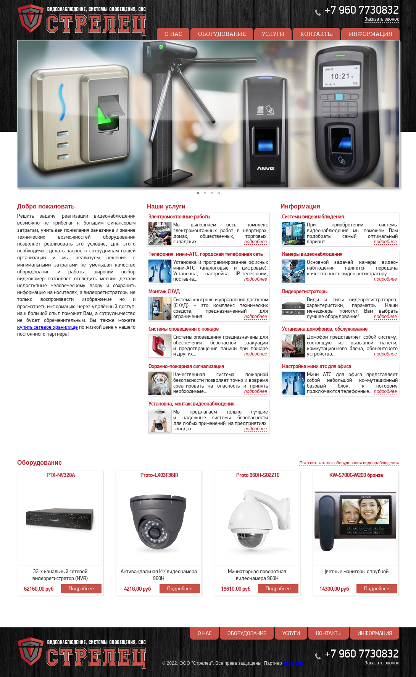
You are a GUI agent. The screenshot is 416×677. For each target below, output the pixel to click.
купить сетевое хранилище (47, 327)
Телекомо (293, 663)
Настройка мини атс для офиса (316, 366)
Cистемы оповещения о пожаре (183, 329)
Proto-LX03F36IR (159, 475)
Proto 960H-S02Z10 (257, 475)
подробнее (385, 241)
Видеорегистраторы (304, 291)
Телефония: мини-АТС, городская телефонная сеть (205, 254)
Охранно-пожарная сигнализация (186, 366)
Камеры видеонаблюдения (312, 254)
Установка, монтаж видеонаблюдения (191, 404)
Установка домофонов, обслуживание (325, 329)
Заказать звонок (381, 19)
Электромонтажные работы (179, 216)
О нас (173, 34)
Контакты (316, 34)
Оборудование (222, 34)
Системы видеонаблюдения (313, 216)
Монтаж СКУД (164, 291)
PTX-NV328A (61, 475)
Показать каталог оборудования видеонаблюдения (349, 462)
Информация (370, 34)
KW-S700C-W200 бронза (356, 475)
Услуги (273, 34)
